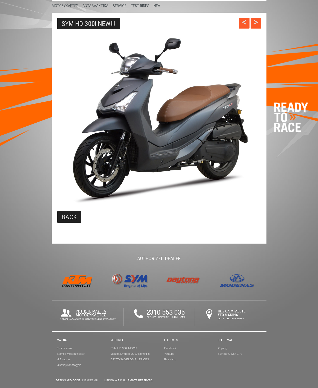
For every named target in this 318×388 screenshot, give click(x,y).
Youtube (169, 353)
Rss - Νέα (170, 359)
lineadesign (89, 380)
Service (119, 5)
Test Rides (140, 5)
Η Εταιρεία (63, 359)
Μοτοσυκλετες (65, 5)
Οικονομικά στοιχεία (69, 365)
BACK (69, 217)
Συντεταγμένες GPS (230, 353)
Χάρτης (222, 348)
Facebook (170, 348)
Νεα (157, 5)
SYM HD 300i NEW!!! (89, 24)
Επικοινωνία (64, 348)
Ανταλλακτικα (95, 5)
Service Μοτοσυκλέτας (71, 353)
